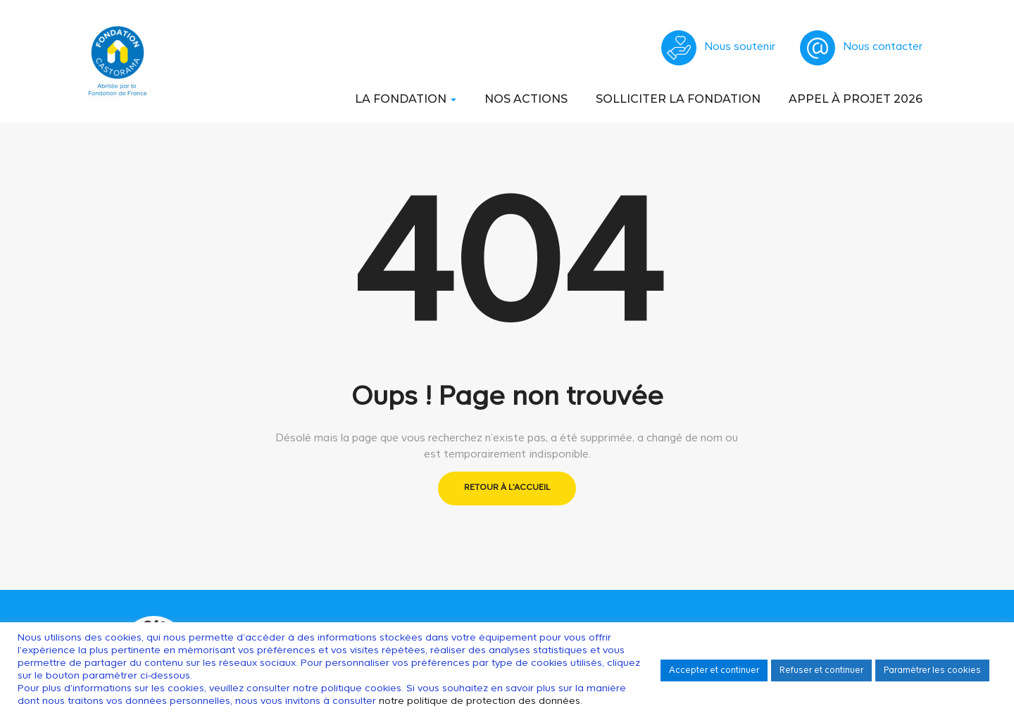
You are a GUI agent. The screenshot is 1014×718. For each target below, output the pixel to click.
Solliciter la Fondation (678, 99)
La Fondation (405, 99)
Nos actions (526, 99)
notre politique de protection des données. (480, 701)
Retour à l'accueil (507, 488)
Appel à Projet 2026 (855, 99)
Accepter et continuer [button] (714, 670)
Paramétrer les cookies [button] (932, 670)
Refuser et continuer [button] (821, 670)
